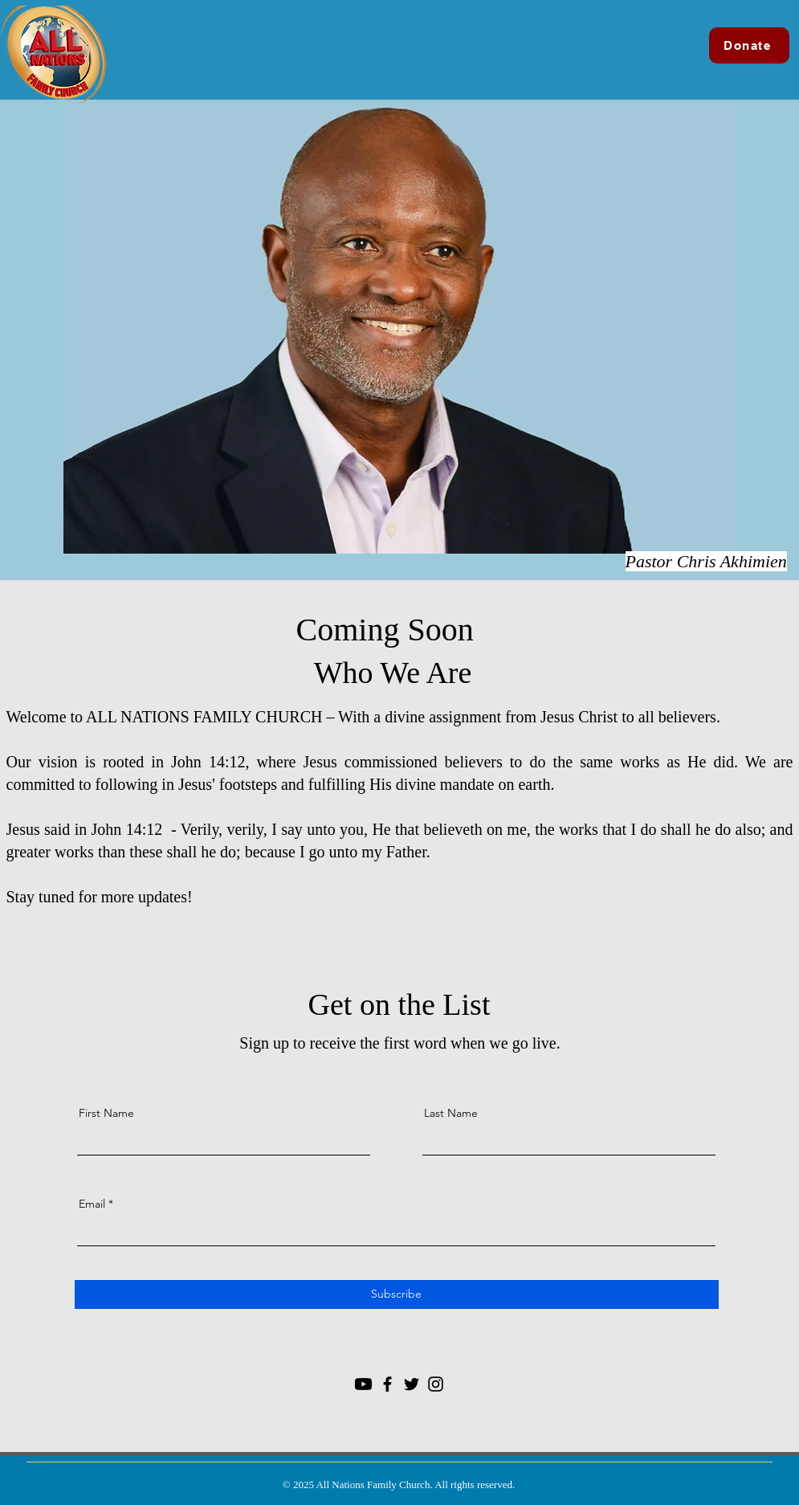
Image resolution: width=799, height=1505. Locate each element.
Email (92, 1203)
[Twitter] (412, 1384)
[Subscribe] (397, 1294)
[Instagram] (436, 1384)
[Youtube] (363, 1384)
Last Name (451, 1113)
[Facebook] (387, 1384)
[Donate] (749, 45)
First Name (106, 1113)
